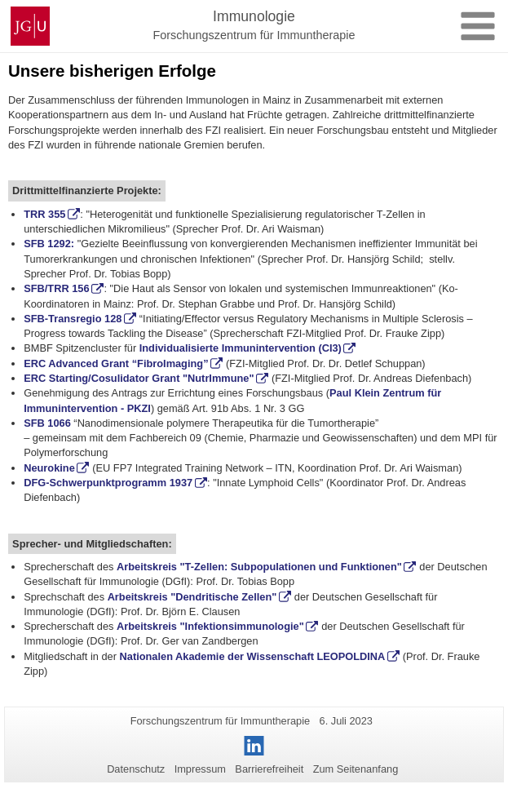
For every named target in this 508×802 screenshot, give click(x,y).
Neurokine (49, 468)
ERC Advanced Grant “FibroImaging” (116, 363)
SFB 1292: (49, 243)
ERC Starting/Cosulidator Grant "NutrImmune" (139, 378)
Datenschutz (136, 769)
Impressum (200, 769)
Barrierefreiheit (269, 769)
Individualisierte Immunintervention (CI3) (240, 348)
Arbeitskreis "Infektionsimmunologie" (210, 626)
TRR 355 (44, 214)
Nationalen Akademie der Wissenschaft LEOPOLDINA (253, 656)
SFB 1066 (47, 423)
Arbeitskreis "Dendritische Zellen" (192, 597)
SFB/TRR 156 (56, 288)
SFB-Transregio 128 (72, 318)
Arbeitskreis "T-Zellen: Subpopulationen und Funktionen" (259, 567)
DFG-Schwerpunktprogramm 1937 (108, 482)
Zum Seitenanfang (356, 769)
